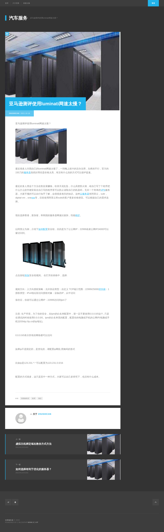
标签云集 (26, 3)
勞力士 (133, 233)
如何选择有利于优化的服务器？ (34, 469)
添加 (27, 275)
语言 (132, 223)
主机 (132, 199)
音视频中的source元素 (139, 123)
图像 (132, 226)
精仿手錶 (134, 244)
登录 (153, 3)
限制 (133, 189)
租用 (33, 398)
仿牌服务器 (134, 154)
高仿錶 (133, 247)
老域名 (132, 144)
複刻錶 (133, 250)
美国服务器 (25, 398)
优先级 (102, 289)
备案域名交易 (135, 147)
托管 (132, 196)
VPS (103, 190)
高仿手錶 (134, 237)
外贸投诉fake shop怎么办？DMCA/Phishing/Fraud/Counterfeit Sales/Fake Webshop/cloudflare (144, 71)
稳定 (77, 215)
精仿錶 (133, 254)
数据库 (134, 192)
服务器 (27, 172)
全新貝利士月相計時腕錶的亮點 (143, 85)
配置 (45, 229)
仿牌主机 (133, 151)
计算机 (133, 220)
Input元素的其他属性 (138, 126)
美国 (133, 175)
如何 (40, 229)
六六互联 (16, 3)
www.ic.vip (33, 522)
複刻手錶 (134, 240)
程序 (132, 216)
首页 (6, 3)
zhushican (14, 113)
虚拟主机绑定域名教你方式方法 (34, 443)
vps (33, 197)
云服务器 (84, 194)
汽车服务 (18, 18)
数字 (132, 230)
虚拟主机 (134, 209)
